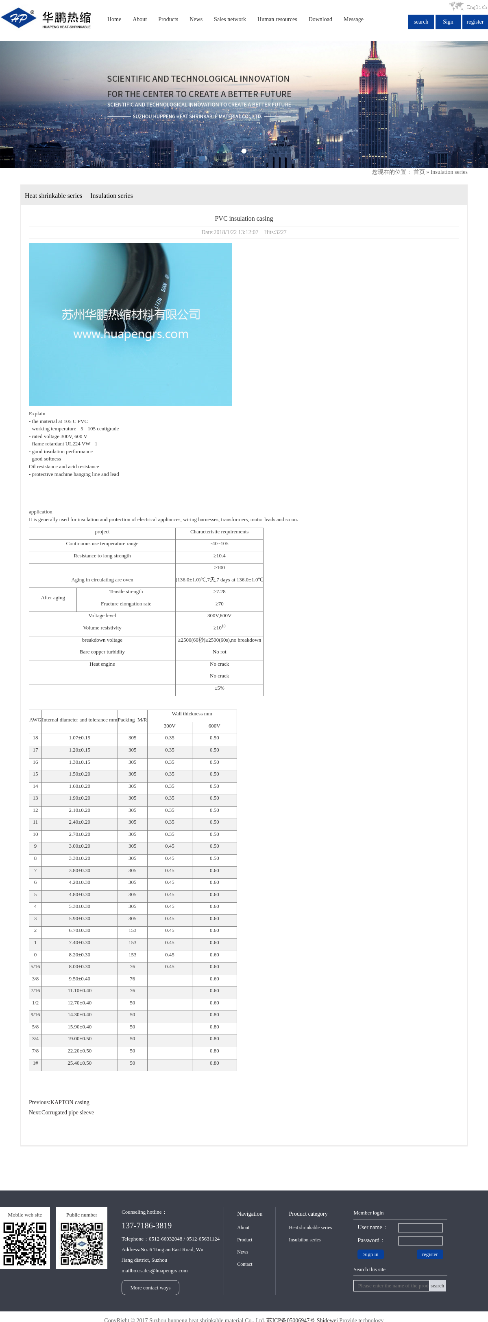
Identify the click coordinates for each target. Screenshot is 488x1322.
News (196, 19)
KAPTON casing (69, 1102)
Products (168, 19)
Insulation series (449, 172)
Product (244, 1240)
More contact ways (151, 1288)
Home (114, 19)
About (140, 19)
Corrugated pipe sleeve (67, 1112)
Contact (244, 1264)
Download (320, 19)
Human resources (277, 19)
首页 (419, 172)
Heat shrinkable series (53, 195)
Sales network (230, 19)
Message (354, 19)
